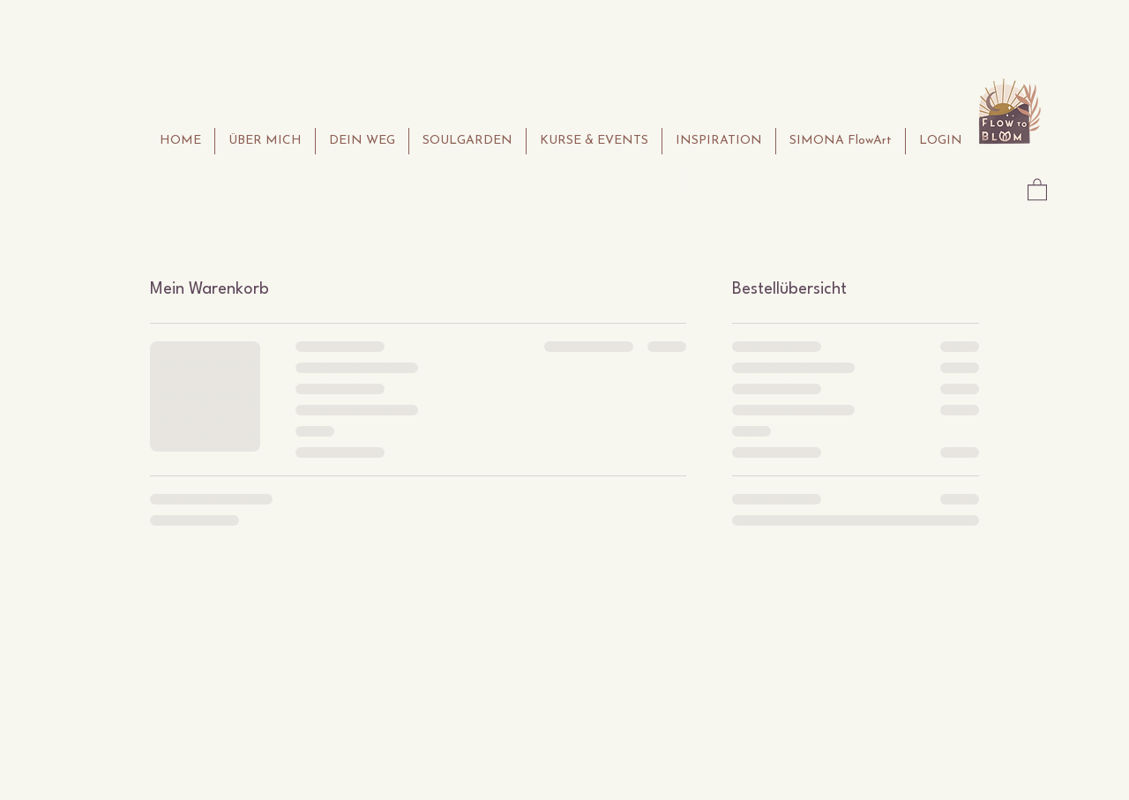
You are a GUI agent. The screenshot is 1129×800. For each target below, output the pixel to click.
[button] (1037, 188)
